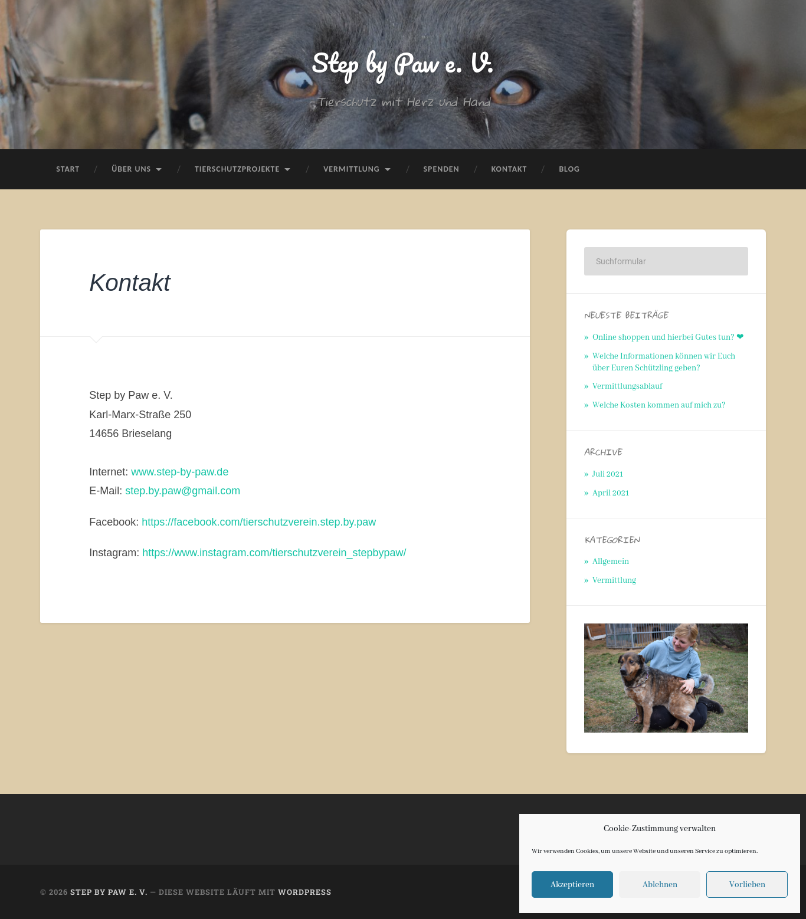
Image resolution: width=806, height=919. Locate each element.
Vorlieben (747, 884)
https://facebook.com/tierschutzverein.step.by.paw (259, 522)
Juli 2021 (607, 474)
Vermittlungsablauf (627, 386)
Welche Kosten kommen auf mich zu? (659, 405)
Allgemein (610, 561)
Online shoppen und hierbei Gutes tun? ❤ (668, 337)
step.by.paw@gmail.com (182, 491)
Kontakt (509, 169)
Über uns (131, 169)
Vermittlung (351, 169)
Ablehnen (660, 884)
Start (68, 169)
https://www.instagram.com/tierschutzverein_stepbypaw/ (274, 553)
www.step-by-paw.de (179, 472)
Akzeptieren (572, 884)
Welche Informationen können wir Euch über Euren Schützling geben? (663, 362)
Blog (569, 169)
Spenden (442, 169)
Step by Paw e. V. (403, 62)
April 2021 (610, 493)
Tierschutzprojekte (237, 169)
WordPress (305, 892)
